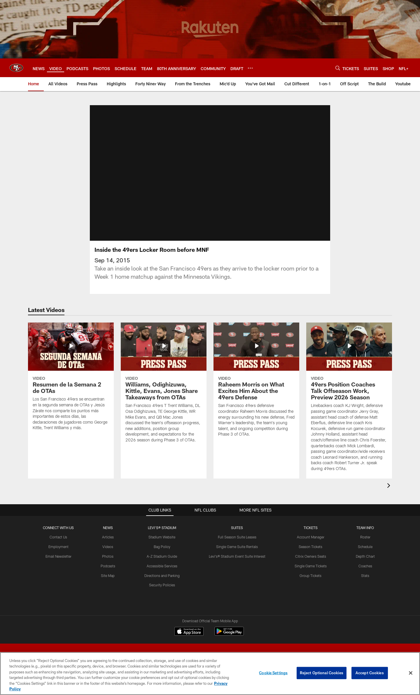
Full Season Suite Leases (237, 537)
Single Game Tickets (311, 566)
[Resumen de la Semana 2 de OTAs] (71, 380)
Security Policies (162, 585)
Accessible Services (162, 566)
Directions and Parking (162, 575)
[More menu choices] (250, 68)
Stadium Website (161, 537)
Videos (107, 547)
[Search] (337, 68)
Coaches (365, 566)
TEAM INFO (365, 528)
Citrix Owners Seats (310, 556)
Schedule (365, 547)
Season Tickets (310, 547)
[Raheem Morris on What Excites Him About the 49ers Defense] (256, 383)
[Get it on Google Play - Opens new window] (229, 634)
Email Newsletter (58, 556)
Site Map (108, 575)
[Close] (410, 673)
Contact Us (58, 537)
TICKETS (311, 528)
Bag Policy (162, 547)
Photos (107, 556)
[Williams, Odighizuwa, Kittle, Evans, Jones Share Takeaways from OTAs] (163, 386)
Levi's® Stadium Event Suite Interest (237, 556)
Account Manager (310, 537)
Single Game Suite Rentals (237, 547)
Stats (365, 575)
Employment (58, 547)
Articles (108, 537)
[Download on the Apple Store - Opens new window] (189, 632)
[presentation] (389, 486)
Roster (365, 537)
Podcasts (108, 566)
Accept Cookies (370, 672)
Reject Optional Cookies (321, 672)
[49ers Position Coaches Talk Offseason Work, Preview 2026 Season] (349, 401)
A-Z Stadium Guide (162, 556)
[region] (210, 673)
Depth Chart (365, 556)
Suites (237, 528)
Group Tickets (310, 575)
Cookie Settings (273, 672)
